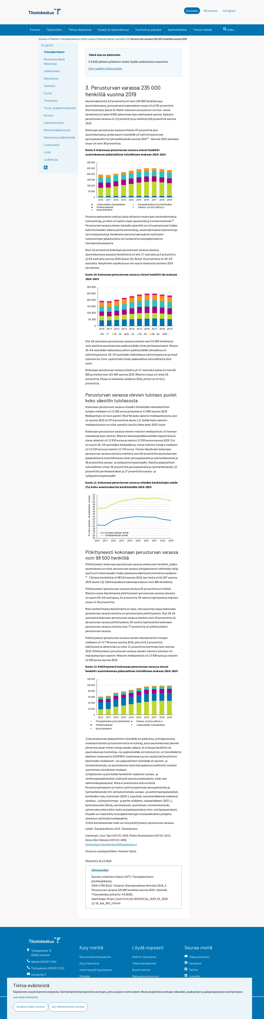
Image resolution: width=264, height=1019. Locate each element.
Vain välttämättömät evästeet (68, 1006)
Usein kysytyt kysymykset (95, 969)
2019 (83, 38)
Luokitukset (51, 144)
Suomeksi (192, 11)
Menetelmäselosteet (57, 130)
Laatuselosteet (54, 122)
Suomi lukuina (141, 969)
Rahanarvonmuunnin (145, 976)
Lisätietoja (51, 159)
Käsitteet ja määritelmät (59, 137)
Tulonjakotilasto (69, 38)
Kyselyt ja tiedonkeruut (113, 29)
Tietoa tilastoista (79, 29)
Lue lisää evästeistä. (25, 997)
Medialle (84, 976)
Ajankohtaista (177, 29)
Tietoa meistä (202, 29)
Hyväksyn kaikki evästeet (31, 1006)
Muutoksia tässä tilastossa (54, 61)
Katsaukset (51, 78)
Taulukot (49, 85)
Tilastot (54, 38)
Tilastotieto (54, 29)
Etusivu (35, 29)
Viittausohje (99, 870)
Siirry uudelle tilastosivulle (105, 68)
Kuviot (48, 93)
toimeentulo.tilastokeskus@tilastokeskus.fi (111, 844)
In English (230, 10)
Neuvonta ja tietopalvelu (95, 957)
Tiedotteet (51, 100)
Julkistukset (52, 71)
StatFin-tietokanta (144, 957)
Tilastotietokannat (144, 963)
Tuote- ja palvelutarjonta (60, 108)
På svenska (211, 10)
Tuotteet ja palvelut (148, 29)
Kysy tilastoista (89, 963)
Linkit (47, 152)
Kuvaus (48, 115)
